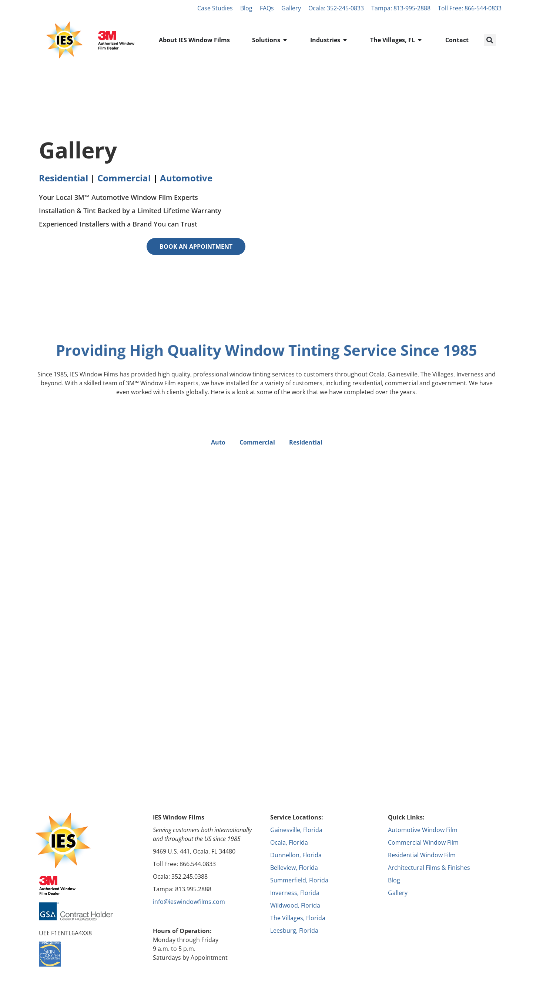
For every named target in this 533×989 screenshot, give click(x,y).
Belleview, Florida (294, 868)
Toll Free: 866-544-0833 (470, 8)
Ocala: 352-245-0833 (336, 8)
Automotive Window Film (422, 830)
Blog (246, 8)
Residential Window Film (422, 855)
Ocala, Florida (289, 842)
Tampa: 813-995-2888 (400, 8)
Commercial (124, 178)
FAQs (267, 8)
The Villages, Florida (297, 918)
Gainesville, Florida (296, 830)
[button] (490, 40)
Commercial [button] (257, 442)
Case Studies (215, 8)
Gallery (291, 8)
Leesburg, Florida (294, 930)
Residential (63, 178)
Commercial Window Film (423, 842)
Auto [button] (218, 442)
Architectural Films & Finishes (429, 868)
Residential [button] (305, 442)
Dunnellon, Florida (296, 855)
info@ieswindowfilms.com (189, 902)
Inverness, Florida (294, 893)
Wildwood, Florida (295, 905)
